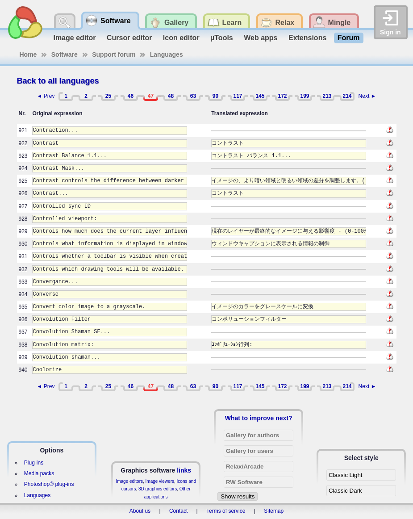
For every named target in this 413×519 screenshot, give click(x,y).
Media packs (39, 473)
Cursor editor (129, 38)
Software (64, 54)
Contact (178, 511)
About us (139, 511)
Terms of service (225, 511)
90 (215, 96)
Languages (166, 54)
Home (28, 54)
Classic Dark (345, 490)
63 (193, 96)
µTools (221, 38)
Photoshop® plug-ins (49, 484)
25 (108, 96)
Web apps (260, 38)
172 (282, 96)
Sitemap (274, 511)
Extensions (307, 38)
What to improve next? (258, 418)
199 (304, 96)
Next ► (367, 96)
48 (171, 96)
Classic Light (346, 475)
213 (326, 96)
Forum (349, 38)
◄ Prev (46, 96)
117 (237, 96)
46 (130, 96)
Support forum (113, 54)
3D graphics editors (157, 488)
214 (346, 96)
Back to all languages (58, 80)
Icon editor (181, 38)
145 (259, 96)
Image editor (74, 38)
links (184, 470)
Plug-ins (33, 463)
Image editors (129, 481)
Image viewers (160, 481)
